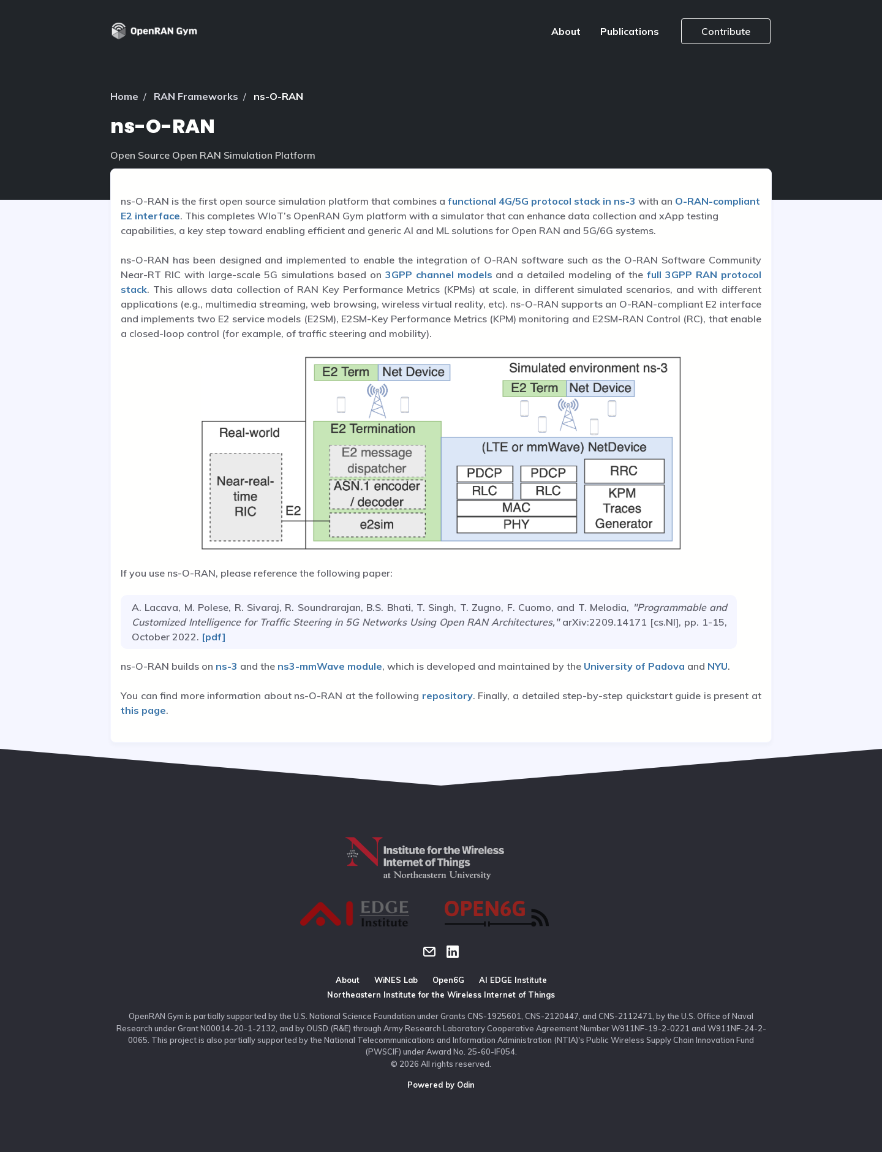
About (566, 31)
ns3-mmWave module (329, 666)
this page (143, 710)
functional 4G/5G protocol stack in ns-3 (542, 201)
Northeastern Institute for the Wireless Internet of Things (441, 994)
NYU (717, 666)
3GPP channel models (438, 274)
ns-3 (227, 666)
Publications (629, 31)
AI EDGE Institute (513, 980)
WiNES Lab (396, 980)
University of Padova (634, 666)
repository (447, 695)
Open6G (448, 980)
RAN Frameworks (196, 96)
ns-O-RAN (278, 96)
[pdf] (212, 637)
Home (124, 96)
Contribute (725, 31)
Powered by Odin (441, 1084)
